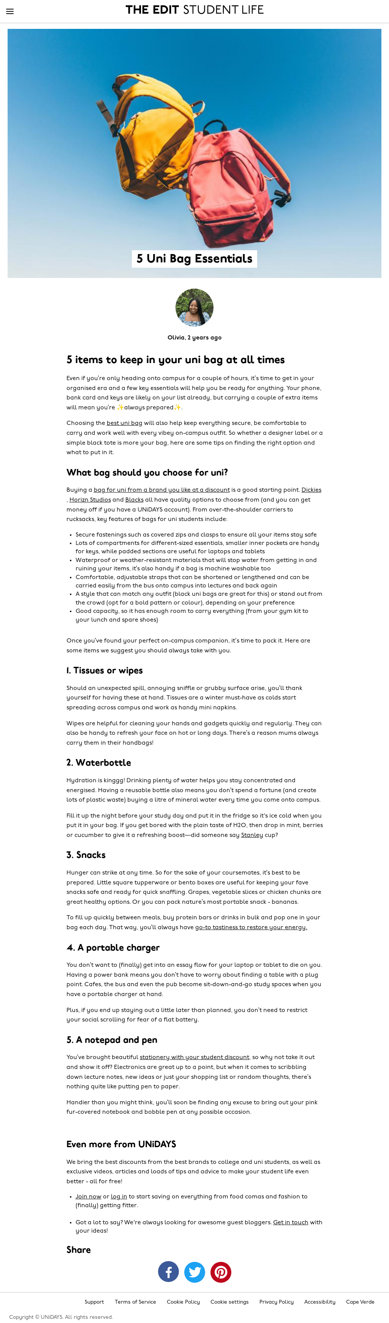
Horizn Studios (90, 500)
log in (119, 1197)
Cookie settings (229, 1302)
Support (94, 1302)
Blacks (134, 500)
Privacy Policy (276, 1302)
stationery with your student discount (194, 1058)
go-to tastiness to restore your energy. (251, 928)
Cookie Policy (183, 1302)
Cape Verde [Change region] (360, 1302)
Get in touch (290, 1223)
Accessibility (319, 1302)
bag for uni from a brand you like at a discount (162, 490)
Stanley (252, 835)
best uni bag (124, 423)
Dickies (311, 490)
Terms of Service (135, 1302)
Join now (88, 1197)
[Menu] (10, 11)
